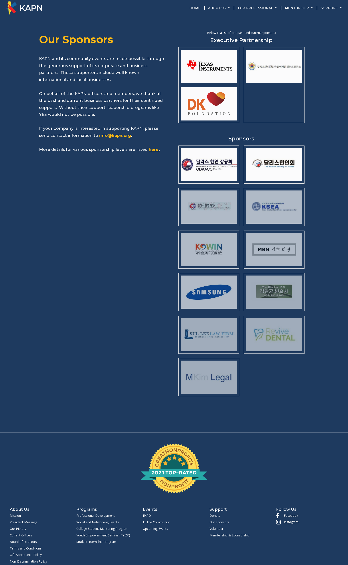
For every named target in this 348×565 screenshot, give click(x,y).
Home (195, 8)
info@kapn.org (115, 135)
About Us (219, 8)
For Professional (257, 8)
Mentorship (299, 8)
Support (331, 8)
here (153, 149)
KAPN (31, 8)
